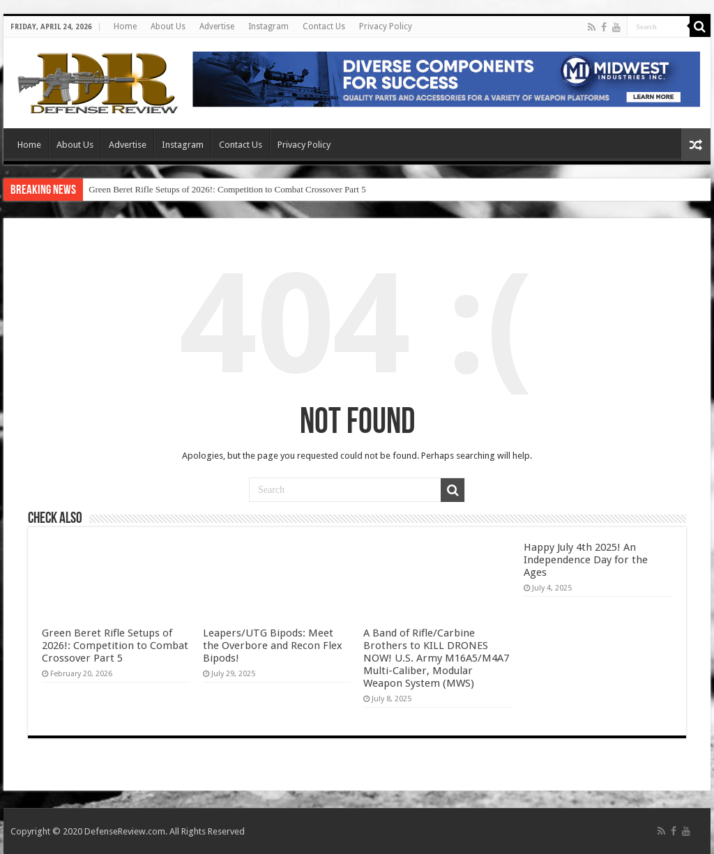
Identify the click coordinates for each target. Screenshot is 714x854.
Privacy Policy (385, 26)
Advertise (216, 26)
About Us (168, 26)
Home (125, 26)
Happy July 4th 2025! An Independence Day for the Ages (586, 560)
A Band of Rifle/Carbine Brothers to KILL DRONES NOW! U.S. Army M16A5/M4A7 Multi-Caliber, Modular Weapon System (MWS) (436, 658)
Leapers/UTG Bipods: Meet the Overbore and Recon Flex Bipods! (272, 645)
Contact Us (324, 26)
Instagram (268, 26)
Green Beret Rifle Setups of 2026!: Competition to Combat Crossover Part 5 (227, 189)
